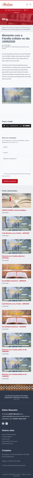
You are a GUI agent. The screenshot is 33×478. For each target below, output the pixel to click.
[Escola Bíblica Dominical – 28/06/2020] (16, 271)
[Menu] (27, 4)
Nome (5, 147)
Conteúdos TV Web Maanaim (22, 27)
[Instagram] (7, 423)
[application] (16, 125)
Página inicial (5, 27)
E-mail (5, 153)
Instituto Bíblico (7, 436)
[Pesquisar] (30, 4)
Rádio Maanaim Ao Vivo (13, 10)
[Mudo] (24, 126)
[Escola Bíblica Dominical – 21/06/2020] (16, 317)
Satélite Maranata (7, 443)
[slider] (14, 125)
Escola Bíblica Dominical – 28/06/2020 (14, 281)
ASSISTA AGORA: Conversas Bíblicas (14, 210)
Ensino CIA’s (6, 439)
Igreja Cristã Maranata (9, 434)
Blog (11, 27)
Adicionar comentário (10, 159)
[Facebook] (3, 423)
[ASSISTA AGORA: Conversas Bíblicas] (16, 200)
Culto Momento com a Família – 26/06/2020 (15, 304)
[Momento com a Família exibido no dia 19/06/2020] (16, 340)
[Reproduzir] (4, 126)
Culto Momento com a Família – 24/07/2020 (15, 233)
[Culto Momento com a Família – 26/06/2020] (16, 294)
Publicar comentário (10, 181)
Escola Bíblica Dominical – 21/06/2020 (14, 327)
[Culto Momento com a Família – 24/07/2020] (16, 223)
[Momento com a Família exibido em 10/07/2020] (16, 246)
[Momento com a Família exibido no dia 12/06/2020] (16, 364)
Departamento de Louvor (9, 441)
